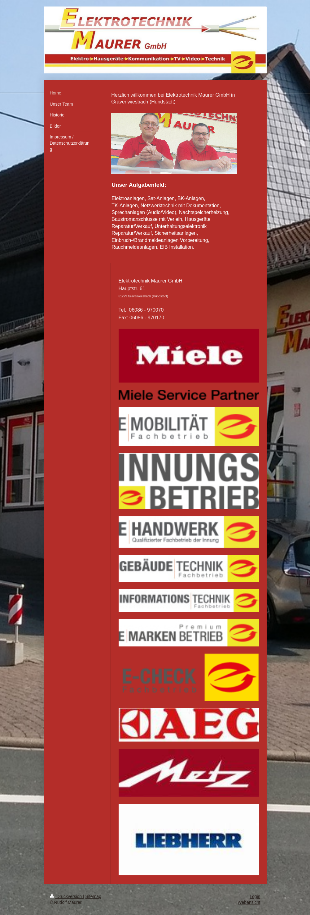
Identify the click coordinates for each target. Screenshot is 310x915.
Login (255, 896)
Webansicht (249, 902)
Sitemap (93, 896)
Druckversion (66, 896)
